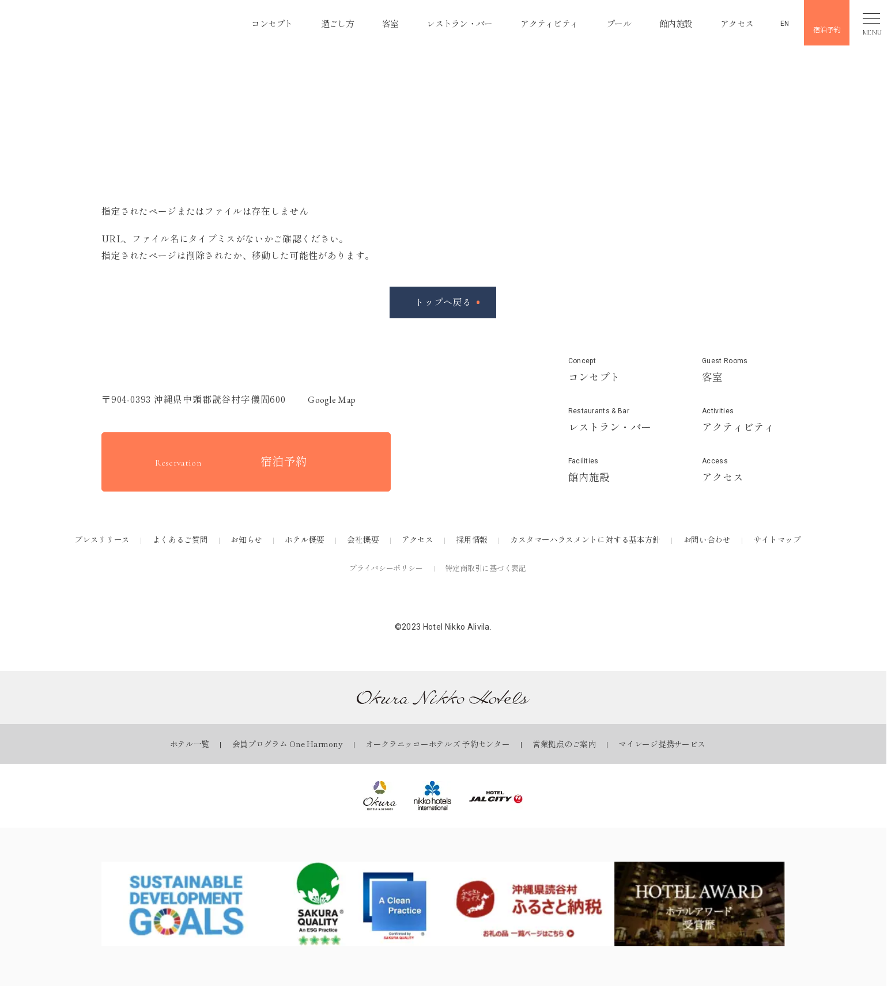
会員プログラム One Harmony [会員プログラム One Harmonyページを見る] (287, 743)
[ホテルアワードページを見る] (700, 904)
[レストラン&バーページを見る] (609, 420)
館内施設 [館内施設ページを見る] (672, 22)
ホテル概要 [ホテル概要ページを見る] (304, 539)
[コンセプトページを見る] (609, 370)
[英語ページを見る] (777, 21)
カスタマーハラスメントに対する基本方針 (585, 539)
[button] (92, 22)
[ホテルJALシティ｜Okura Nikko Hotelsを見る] (496, 795)
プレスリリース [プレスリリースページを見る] (102, 539)
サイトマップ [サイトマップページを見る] (776, 539)
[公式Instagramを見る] (443, 602)
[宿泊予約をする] (246, 462)
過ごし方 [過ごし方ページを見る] (320, 22)
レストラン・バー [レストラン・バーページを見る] (447, 22)
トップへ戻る (443, 302)
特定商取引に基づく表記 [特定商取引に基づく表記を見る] (485, 567)
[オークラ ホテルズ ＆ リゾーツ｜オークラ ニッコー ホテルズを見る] (379, 795)
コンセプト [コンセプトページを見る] (253, 22)
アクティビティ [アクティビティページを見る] (541, 22)
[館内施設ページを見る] (609, 470)
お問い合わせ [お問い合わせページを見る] (707, 539)
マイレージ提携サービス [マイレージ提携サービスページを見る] (661, 743)
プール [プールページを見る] (614, 22)
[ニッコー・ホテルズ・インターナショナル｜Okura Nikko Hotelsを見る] (432, 795)
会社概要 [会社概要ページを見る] (363, 539)
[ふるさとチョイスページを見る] (528, 904)
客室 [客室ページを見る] (375, 22)
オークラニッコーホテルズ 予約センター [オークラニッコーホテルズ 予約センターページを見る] (437, 743)
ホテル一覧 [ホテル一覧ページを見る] (190, 743)
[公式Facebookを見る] (410, 602)
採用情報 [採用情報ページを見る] (472, 539)
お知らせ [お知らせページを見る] (246, 539)
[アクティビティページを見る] (743, 420)
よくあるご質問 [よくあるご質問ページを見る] (180, 539)
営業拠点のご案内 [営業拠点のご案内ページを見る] (564, 743)
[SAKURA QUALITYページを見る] (357, 904)
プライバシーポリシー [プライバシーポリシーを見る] (385, 567)
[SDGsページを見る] (187, 904)
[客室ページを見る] (743, 370)
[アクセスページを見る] (743, 470)
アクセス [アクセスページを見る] (735, 22)
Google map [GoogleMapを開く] (326, 400)
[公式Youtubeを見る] (476, 602)
